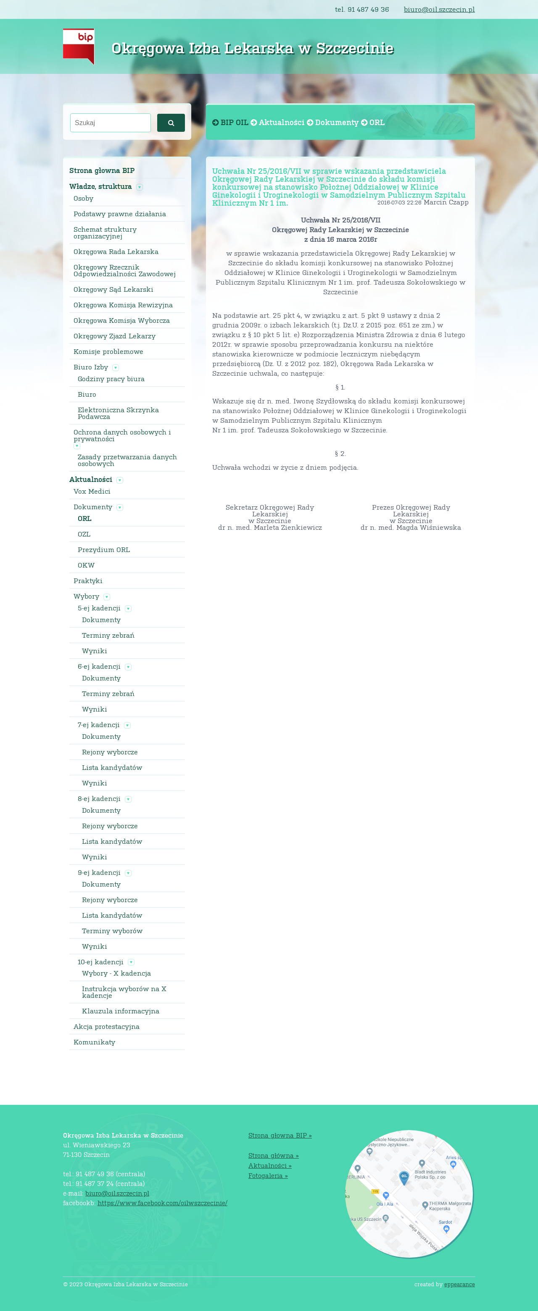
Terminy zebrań (108, 635)
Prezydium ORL (104, 549)
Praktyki (88, 580)
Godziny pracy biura (111, 378)
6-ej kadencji (99, 666)
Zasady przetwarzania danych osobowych (127, 460)
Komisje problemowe (108, 351)
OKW (86, 565)
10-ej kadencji (101, 961)
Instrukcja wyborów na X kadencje (124, 992)
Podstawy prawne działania (120, 213)
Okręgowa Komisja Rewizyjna (123, 304)
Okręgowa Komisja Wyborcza (122, 320)
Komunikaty (94, 1042)
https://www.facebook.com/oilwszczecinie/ (162, 1202)
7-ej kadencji (99, 724)
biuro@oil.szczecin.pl (439, 9)
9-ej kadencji (99, 872)
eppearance (459, 1283)
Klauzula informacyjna (120, 1010)
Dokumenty (93, 506)
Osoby (83, 198)
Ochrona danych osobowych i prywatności (122, 435)
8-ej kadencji (99, 798)
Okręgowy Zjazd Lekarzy (115, 335)
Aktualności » (270, 1165)
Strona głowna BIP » (280, 1135)
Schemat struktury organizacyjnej (105, 232)
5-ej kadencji (99, 607)
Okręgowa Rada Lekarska (116, 251)
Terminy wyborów (112, 930)
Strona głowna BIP (101, 170)
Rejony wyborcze (110, 751)
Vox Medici (92, 491)
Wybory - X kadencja (116, 973)
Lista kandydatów (112, 767)
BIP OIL (231, 122)
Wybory (86, 596)
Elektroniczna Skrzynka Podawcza (118, 413)
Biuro (87, 394)
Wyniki (94, 650)
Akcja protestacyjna (107, 1026)
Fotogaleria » (268, 1175)
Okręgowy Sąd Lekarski (113, 289)
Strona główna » (273, 1155)
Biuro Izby (91, 367)
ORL (84, 518)
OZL (84, 534)
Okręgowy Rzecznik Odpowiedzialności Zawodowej (125, 270)
